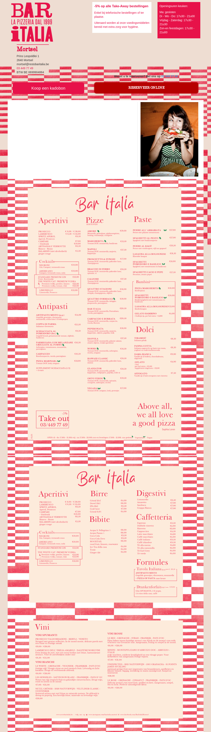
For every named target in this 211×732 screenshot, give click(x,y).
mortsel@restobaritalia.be (33, 64)
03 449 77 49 (169, 76)
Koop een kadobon (48, 88)
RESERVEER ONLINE (146, 88)
